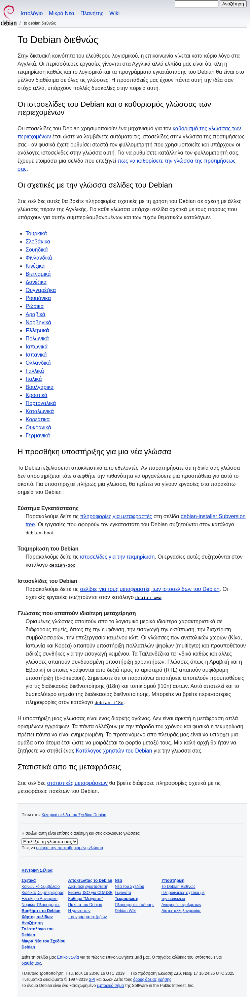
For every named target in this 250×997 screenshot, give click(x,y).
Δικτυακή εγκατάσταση (88, 886)
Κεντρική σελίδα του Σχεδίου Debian (74, 814)
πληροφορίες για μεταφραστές (116, 516)
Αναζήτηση (32, 923)
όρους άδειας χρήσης (152, 979)
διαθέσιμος (31, 963)
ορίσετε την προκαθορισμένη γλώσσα (69, 847)
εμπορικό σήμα (110, 985)
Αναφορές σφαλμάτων (181, 904)
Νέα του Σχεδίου (129, 886)
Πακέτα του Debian (85, 904)
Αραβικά (35, 314)
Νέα (118, 880)
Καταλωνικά (40, 411)
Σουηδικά (37, 250)
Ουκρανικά (38, 427)
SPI (92, 979)
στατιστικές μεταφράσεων (77, 783)
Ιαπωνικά (37, 347)
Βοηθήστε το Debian (41, 910)
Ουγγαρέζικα (41, 290)
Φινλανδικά (39, 258)
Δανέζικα (36, 282)
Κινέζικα (35, 266)
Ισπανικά (36, 355)
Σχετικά (29, 880)
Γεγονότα (123, 892)
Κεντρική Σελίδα (37, 870)
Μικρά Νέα (61, 13)
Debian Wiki (125, 910)
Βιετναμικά (38, 274)
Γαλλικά (35, 371)
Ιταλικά (34, 379)
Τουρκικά (36, 233)
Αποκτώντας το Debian (90, 880)
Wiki (114, 13)
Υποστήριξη (173, 880)
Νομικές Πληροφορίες (41, 904)
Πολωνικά (37, 338)
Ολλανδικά (38, 363)
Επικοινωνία (68, 957)
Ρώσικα (35, 306)
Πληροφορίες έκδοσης (134, 904)
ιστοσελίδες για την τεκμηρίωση (117, 557)
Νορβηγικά (38, 322)
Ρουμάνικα (38, 298)
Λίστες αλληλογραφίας (181, 910)
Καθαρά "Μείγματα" (85, 898)
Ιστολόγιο (32, 13)
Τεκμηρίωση (126, 898)
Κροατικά (36, 395)
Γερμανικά (38, 435)
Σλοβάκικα (38, 241)
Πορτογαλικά (41, 403)
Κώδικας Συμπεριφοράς (43, 892)
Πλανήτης (91, 13)
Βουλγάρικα (39, 387)
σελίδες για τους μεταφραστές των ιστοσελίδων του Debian (150, 589)
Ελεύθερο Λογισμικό (40, 898)
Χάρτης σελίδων (37, 917)
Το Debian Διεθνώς (178, 886)
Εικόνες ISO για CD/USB (90, 892)
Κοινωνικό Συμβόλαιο (41, 886)
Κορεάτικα (38, 419)
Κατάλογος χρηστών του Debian (114, 751)
